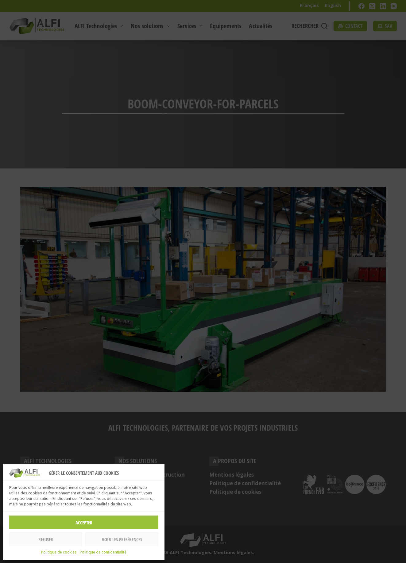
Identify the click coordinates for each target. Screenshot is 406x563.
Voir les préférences (122, 539)
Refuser (45, 539)
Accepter (83, 523)
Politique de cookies (59, 552)
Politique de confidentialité (103, 552)
